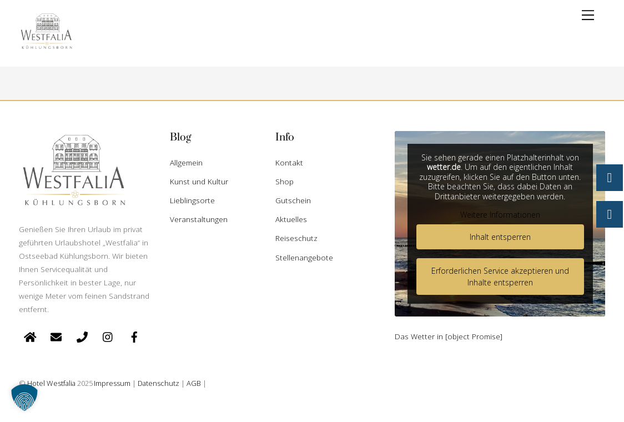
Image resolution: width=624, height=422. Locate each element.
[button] (24, 397)
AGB (194, 383)
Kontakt (289, 162)
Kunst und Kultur (199, 181)
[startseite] (30, 335)
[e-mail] (56, 335)
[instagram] (108, 335)
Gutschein (293, 200)
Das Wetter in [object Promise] (448, 336)
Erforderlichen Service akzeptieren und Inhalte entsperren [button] (499, 276)
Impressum (112, 383)
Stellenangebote (304, 257)
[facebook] (134, 335)
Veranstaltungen (199, 219)
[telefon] (82, 335)
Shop (284, 181)
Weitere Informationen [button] (500, 215)
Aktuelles (291, 219)
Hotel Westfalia (51, 383)
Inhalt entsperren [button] (499, 237)
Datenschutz (158, 383)
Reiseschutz (296, 238)
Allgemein (186, 162)
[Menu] (588, 15)
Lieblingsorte (192, 200)
